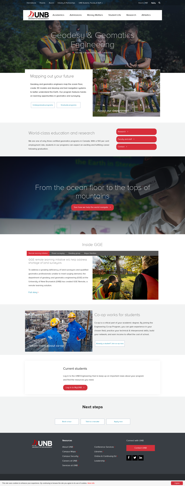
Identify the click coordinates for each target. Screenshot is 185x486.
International (31, 3)
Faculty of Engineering (84, 53)
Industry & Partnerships (66, 3)
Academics (58, 15)
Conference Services (104, 447)
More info (91, 483)
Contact (121, 147)
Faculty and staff (125, 139)
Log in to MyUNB (74, 387)
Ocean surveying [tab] (58, 253)
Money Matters (95, 15)
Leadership (99, 461)
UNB (91, 3)
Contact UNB (140, 448)
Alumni (51, 3)
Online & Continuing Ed (105, 456)
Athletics (146, 15)
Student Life (114, 15)
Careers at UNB (69, 461)
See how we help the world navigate (91, 207)
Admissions (76, 15)
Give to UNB (143, 3)
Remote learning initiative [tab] (38, 253)
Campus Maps (69, 452)
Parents (42, 3)
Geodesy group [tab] (74, 253)
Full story (32, 292)
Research (131, 15)
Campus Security (70, 456)
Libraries (98, 452)
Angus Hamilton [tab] (90, 253)
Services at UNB (70, 465)
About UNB (67, 447)
